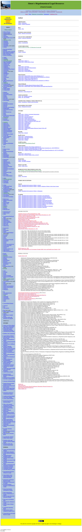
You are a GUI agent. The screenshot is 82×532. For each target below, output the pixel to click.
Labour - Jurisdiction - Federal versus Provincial (28, 102)
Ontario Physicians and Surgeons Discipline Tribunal (9, 421)
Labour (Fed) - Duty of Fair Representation (27, 67)
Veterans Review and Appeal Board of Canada (9, 514)
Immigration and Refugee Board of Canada (8, 480)
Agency (4, 35)
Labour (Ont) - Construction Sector (25, 136)
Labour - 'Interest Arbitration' (24, 24)
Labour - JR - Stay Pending (23, 97)
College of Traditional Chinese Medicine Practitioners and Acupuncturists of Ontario (8, 363)
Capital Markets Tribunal (8, 335)
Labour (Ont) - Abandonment (24, 127)
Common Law (6, 64)
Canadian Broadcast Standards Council (7, 456)
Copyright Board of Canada (9, 469)
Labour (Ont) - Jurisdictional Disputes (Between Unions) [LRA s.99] (32, 128)
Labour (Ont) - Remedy (23, 132)
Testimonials (46, 14)
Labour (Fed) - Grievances (23, 66)
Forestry (5, 138)
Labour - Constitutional (23, 42)
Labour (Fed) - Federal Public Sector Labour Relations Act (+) (31, 75)
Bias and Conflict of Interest (9, 51)
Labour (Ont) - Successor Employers (25, 116)
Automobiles (6, 45)
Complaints (5, 66)
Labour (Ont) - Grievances (23, 115)
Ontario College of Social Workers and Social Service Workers (9, 413)
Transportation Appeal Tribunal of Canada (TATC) (9, 510)
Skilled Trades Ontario (8, 437)
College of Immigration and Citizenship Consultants (9, 465)
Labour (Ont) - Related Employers (25, 117)
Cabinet (4, 57)
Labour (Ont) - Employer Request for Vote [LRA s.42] (29, 121)
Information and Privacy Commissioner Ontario (8, 393)
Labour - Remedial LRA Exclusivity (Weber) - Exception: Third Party (32, 207)
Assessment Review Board (8, 331)
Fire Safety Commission (8, 378)
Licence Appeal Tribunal (8, 398)
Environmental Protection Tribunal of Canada (8, 472)
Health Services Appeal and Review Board (9, 386)
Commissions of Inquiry (8, 466)
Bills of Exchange (7, 53)
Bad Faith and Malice (7, 49)
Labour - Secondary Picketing (24, 161)
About (30, 14)
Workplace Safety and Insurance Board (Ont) (7, 444)
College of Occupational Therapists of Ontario (8, 350)
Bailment (5, 50)
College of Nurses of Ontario (9, 348)
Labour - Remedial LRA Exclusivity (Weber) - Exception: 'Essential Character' (34, 196)
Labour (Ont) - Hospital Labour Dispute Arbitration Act (29, 146)
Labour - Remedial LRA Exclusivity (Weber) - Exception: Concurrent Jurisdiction (35, 198)
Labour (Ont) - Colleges (23, 139)
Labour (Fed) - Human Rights (24, 70)
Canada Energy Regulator (8, 451)
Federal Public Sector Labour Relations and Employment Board (7, 476)
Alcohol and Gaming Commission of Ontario (8, 329)
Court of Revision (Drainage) (7, 370)
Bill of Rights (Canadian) (8, 52)
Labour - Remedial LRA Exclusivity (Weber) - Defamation (30, 191)
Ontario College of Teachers (9, 415)
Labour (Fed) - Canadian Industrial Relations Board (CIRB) (30, 85)
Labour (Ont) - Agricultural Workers (25, 137)
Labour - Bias (21, 28)
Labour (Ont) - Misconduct (23, 124)
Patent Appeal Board (7, 492)
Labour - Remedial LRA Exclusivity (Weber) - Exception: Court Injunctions (33, 195)
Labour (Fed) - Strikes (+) (23, 60)
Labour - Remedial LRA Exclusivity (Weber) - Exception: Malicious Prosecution (34, 201)
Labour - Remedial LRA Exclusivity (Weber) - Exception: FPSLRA (32, 204)
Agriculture (5, 36)
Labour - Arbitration (22, 23)
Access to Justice (6, 33)
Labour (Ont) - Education (23, 138)
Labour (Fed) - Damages (23, 68)
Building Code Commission (9, 333)
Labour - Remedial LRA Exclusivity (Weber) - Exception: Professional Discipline (35, 200)
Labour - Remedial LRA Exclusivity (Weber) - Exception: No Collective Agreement (35, 206)
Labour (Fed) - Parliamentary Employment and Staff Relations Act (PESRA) (34, 77)
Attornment (5, 44)
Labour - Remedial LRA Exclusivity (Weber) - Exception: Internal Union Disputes (35, 202)
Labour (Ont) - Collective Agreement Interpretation (28, 114)
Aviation (5, 47)
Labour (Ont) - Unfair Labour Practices (26, 118)
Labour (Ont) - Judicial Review (24, 153)
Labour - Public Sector (22, 166)
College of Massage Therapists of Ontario (7, 347)
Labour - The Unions (22, 176)
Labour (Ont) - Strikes (22, 129)
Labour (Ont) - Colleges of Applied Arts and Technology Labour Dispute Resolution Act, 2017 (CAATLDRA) (40, 150)
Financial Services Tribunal (9, 377)
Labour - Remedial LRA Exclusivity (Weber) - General (29, 185)
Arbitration (5, 41)
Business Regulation (7, 55)
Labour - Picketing (22, 160)
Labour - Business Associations (24, 33)
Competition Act (6, 65)
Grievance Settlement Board (9, 381)
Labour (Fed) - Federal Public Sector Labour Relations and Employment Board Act (35, 86)
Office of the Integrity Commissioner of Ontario (8, 405)
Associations (6, 43)
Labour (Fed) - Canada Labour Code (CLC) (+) (28, 79)
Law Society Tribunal (7, 397)
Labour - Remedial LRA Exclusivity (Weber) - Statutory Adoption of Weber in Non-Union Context (38, 186)
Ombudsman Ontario (7, 406)
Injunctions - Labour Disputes (24, 91)
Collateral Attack (6, 63)
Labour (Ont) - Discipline (23, 125)
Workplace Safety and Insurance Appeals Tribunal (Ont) (9, 441)
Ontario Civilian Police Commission (8, 408)
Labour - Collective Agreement (24, 38)
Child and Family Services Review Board (8, 337)
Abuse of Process (6, 31)
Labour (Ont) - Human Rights (24, 123)
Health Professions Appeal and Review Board (8, 384)
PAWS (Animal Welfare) (8, 232)
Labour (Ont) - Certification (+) (24, 122)
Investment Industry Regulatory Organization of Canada (9, 485)
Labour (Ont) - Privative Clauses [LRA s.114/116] (28, 154)
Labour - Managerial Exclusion (24, 106)
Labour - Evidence (22, 52)
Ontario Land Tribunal (7, 419)
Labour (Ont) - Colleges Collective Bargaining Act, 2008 (30, 149)
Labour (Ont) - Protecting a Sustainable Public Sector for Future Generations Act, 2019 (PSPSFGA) (38, 148)
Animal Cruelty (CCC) (8, 37)
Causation (5, 58)
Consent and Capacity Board (9, 368)
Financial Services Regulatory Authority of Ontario (8, 375)
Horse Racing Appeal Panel (9, 388)
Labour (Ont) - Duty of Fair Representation (27, 120)
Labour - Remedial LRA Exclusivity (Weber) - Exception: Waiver (31, 199)
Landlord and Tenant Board (9, 396)
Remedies (5, 259)
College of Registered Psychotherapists (7, 359)
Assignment (5, 42)
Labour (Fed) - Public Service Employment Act (28, 78)
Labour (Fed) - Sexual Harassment (25, 71)
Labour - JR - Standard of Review (25, 96)
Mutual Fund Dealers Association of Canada (8, 489)
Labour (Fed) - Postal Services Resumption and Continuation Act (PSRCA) (33, 80)
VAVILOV (5, 305)
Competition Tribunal (7, 468)
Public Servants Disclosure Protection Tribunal (8, 496)
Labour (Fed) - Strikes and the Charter (26, 62)
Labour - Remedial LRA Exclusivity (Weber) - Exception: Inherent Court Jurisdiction (35, 203)
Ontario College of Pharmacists (7, 411)
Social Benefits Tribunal (8, 436)
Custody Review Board (8, 371)
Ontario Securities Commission (7, 423)
